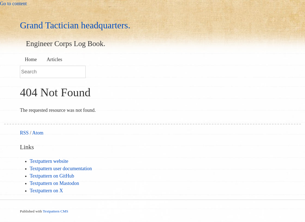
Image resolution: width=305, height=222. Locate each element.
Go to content (13, 3)
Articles (54, 59)
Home (31, 59)
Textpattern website (49, 161)
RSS (24, 133)
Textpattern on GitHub (52, 176)
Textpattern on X (46, 190)
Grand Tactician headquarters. (75, 25)
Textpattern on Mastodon (54, 183)
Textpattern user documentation (61, 168)
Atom (37, 133)
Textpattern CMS (55, 211)
